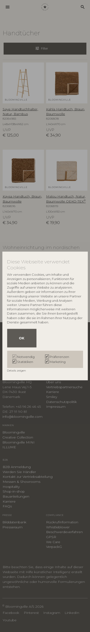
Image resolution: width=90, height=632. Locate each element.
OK (21, 338)
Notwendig (26, 357)
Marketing (58, 362)
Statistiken (25, 362)
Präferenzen (59, 357)
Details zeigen (17, 370)
